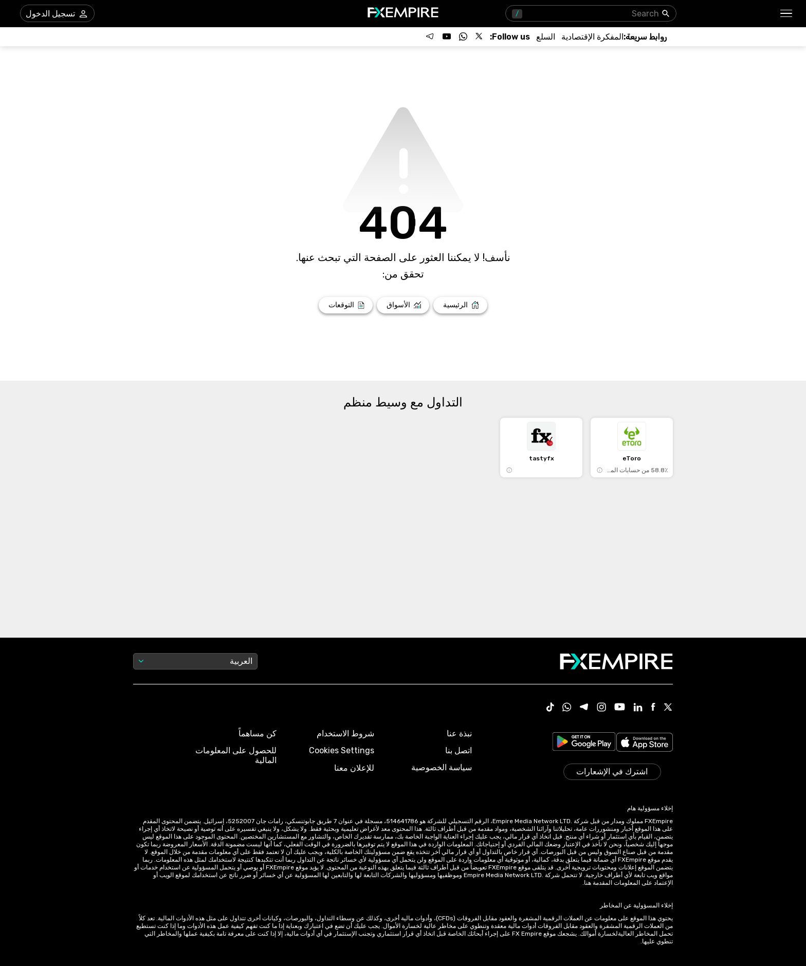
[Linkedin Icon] (638, 708)
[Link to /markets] (403, 305)
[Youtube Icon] (619, 708)
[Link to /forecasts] (346, 305)
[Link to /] (460, 305)
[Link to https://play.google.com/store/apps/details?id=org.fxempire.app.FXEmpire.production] (584, 743)
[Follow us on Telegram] (430, 36)
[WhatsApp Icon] (567, 708)
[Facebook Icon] (653, 707)
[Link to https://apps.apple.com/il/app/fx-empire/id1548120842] (644, 743)
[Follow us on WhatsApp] (463, 36)
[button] (787, 14)
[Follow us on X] (479, 36)
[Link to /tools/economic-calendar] (592, 37)
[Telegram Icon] (584, 708)
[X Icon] (668, 708)
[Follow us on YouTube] (447, 36)
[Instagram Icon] (601, 708)
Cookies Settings (341, 750)
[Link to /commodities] (545, 37)
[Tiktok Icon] (550, 708)
